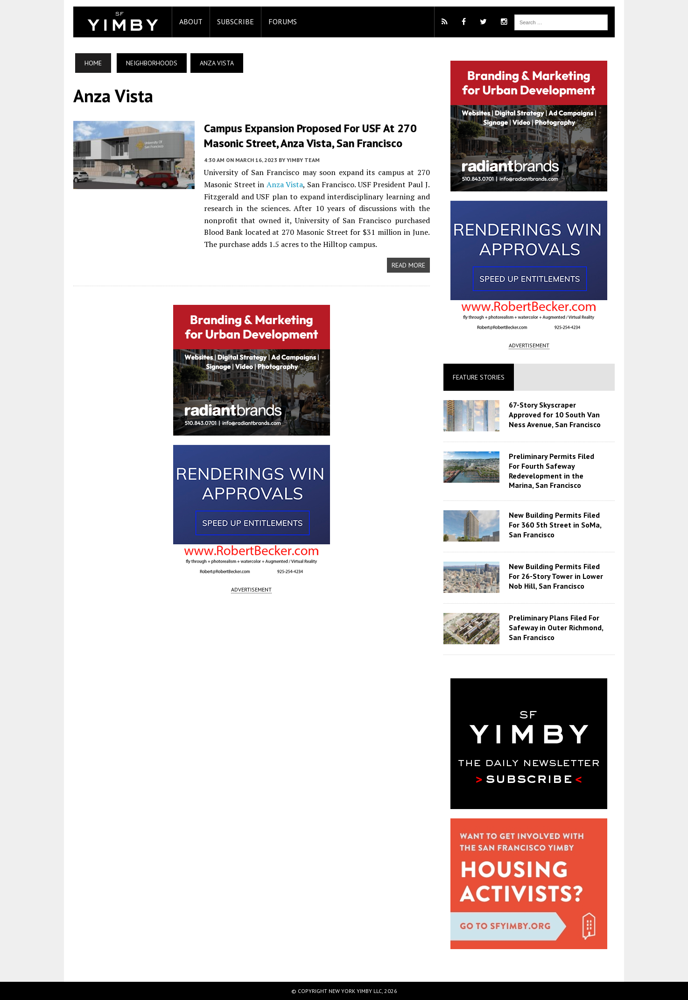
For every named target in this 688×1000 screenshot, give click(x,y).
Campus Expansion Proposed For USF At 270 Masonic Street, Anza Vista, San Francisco (305, 135)
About (186, 21)
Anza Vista (282, 184)
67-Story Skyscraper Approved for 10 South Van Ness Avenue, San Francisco (556, 414)
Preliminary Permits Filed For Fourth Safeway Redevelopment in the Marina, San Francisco (559, 470)
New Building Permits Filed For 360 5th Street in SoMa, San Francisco (556, 524)
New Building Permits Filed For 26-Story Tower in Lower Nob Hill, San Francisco (557, 576)
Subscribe (230, 21)
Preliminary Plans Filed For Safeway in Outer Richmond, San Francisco (557, 627)
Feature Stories (480, 377)
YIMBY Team (298, 159)
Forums (278, 21)
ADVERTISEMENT (250, 588)
